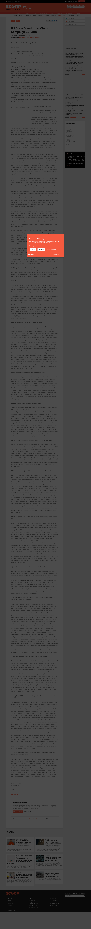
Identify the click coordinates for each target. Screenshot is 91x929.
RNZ (79, 54)
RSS (67, 74)
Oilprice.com (69, 127)
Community (59, 13)
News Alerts (73, 117)
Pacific (52, 13)
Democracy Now (69, 129)
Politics (34, 15)
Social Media (32, 916)
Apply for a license (54, 920)
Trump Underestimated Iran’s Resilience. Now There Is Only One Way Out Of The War (74, 63)
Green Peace (68, 144)
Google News (69, 131)
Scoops (21, 15)
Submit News (11, 920)
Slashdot (68, 132)
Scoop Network (33, 918)
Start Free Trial (81, 1)
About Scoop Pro (54, 918)
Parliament (28, 15)
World (59, 15)
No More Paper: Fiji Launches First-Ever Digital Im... (75, 108)
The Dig (34, 13)
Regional (40, 15)
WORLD (10, 848)
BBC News (68, 139)
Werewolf (19, 13)
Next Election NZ (33, 921)
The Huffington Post (70, 141)
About (9, 918)
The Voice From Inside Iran (71, 70)
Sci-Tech (53, 15)
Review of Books (69, 13)
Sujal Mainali (75, 68)
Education (71, 15)
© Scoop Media (11, 926)
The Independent (70, 135)
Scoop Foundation (33, 920)
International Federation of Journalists (29, 37)
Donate (9, 923)
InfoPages (78, 13)
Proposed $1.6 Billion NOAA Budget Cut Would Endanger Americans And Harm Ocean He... (74, 57)
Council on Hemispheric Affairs (73, 143)
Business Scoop (43, 13)
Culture (65, 15)
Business (47, 15)
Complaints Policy (33, 923)
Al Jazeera (68, 140)
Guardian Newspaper (70, 134)
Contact (10, 916)
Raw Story (68, 130)
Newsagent (10, 921)
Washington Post (69, 136)
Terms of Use (53, 921)
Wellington (27, 13)
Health (77, 15)
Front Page (14, 15)
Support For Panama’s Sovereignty (72, 59)
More (84, 74)
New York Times (69, 137)
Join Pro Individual (17, 828)
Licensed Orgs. (53, 916)
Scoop (12, 13)
